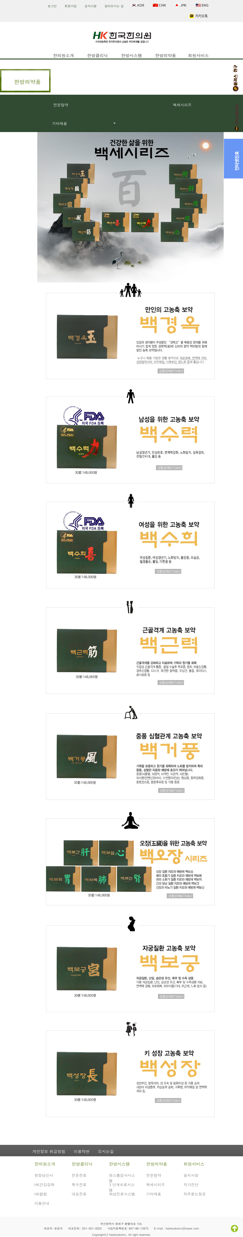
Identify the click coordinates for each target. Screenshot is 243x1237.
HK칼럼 (40, 1194)
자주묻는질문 (195, 1194)
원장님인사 (43, 1175)
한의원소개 (63, 55)
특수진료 (79, 1184)
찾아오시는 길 (113, 6)
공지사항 (91, 6)
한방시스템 (131, 55)
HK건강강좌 (44, 1184)
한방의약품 (165, 55)
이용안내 (41, 1203)
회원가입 (71, 6)
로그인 (52, 6)
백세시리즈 (182, 105)
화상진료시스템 (122, 1194)
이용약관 (81, 1151)
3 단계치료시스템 (122, 1186)
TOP (234, 1228)
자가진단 (191, 1184)
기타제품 (59, 123)
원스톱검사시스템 (122, 1177)
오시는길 (106, 1151)
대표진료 (79, 1194)
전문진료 (79, 1175)
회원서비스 (198, 55)
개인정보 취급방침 (48, 1151)
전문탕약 (60, 105)
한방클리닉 (97, 55)
